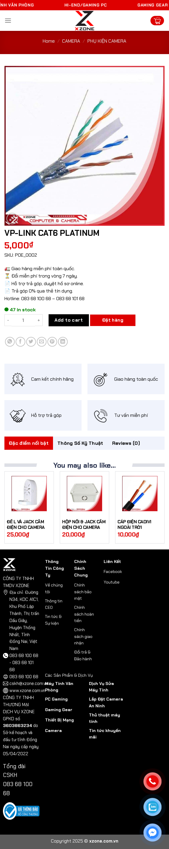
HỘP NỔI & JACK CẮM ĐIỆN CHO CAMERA (83, 525)
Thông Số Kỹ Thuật (80, 443)
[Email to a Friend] (42, 342)
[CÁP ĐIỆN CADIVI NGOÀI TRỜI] (140, 493)
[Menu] (7, 20)
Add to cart (68, 320)
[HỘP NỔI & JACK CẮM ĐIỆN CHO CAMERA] (84, 493)
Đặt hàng (113, 320)
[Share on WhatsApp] (10, 342)
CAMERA (71, 41)
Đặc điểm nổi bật (29, 443)
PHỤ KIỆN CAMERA (106, 41)
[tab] (28, 443)
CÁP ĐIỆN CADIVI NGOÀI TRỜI (134, 525)
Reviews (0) (126, 443)
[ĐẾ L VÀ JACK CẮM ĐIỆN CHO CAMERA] (29, 493)
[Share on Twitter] (31, 342)
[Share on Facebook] (20, 342)
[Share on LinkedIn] (63, 342)
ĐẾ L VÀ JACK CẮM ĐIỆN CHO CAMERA (26, 525)
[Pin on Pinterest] (52, 342)
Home (49, 41)
